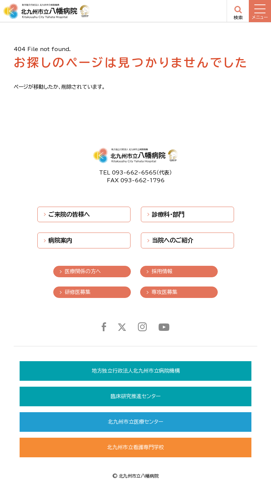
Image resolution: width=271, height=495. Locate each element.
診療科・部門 (168, 214)
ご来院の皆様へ (69, 214)
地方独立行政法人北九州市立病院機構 (136, 370)
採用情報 (162, 271)
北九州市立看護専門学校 (135, 447)
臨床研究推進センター (135, 396)
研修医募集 (78, 292)
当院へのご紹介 (172, 240)
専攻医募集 (164, 292)
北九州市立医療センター (135, 421)
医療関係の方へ (83, 271)
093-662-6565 (134, 172)
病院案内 (60, 240)
